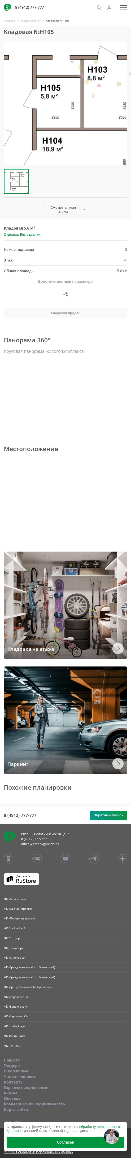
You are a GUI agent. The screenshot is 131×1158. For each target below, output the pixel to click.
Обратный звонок (108, 815)
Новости (12, 1060)
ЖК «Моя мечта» (15, 899)
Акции (10, 1093)
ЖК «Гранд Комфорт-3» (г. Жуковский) (29, 967)
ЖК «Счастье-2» (14, 958)
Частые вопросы (20, 1076)
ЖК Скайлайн (13, 1046)
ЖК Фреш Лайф (14, 1036)
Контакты (14, 1082)
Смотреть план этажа (63, 209)
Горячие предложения (26, 1087)
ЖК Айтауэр (12, 938)
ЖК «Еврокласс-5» (16, 1016)
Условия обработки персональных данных (38, 1152)
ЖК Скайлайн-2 (14, 928)
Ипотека (12, 1098)
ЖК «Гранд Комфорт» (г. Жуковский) (28, 987)
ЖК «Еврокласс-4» (16, 1007)
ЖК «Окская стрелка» (18, 909)
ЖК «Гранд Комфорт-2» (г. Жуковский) (29, 977)
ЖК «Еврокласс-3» (16, 997)
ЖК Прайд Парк (14, 1026)
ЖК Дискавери (14, 948)
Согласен (65, 1142)
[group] (65, 103)
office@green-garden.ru (40, 844)
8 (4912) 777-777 (29, 7)
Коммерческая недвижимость (34, 1103)
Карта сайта (16, 1109)
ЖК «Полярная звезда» (19, 918)
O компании (16, 1071)
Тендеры (12, 1065)
